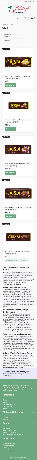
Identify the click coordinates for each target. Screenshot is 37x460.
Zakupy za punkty (9, 404)
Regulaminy (6, 428)
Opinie (5, 402)
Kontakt (5, 408)
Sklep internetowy (17, 457)
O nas (5, 400)
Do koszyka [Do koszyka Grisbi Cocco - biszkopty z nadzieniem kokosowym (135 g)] (10, 172)
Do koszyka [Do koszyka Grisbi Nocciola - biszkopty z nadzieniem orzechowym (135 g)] (10, 216)
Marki (11, 24)
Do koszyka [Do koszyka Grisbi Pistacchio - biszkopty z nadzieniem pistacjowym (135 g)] (10, 129)
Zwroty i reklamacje (9, 432)
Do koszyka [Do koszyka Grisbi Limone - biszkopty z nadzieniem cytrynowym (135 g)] (10, 85)
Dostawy (6, 417)
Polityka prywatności (9, 430)
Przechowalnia (7, 448)
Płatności (6, 419)
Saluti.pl (5, 24)
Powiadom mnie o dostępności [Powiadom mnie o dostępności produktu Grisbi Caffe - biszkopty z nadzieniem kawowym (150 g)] (16, 260)
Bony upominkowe (9, 406)
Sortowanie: (7, 36)
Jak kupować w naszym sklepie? (13, 434)
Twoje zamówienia (9, 443)
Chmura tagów (7, 450)
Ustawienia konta (8, 445)
